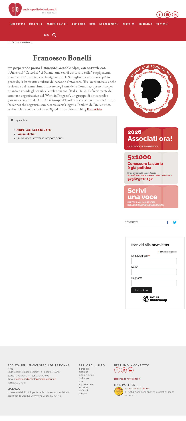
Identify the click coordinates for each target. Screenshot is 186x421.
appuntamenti (109, 23)
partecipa (78, 23)
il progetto (17, 23)
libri (92, 23)
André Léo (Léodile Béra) (34, 130)
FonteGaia (94, 109)
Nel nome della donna (137, 388)
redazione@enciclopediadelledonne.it (35, 379)
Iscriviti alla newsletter (127, 378)
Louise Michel (26, 134)
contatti (162, 23)
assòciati (129, 23)
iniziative (145, 23)
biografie (36, 23)
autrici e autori (57, 23)
